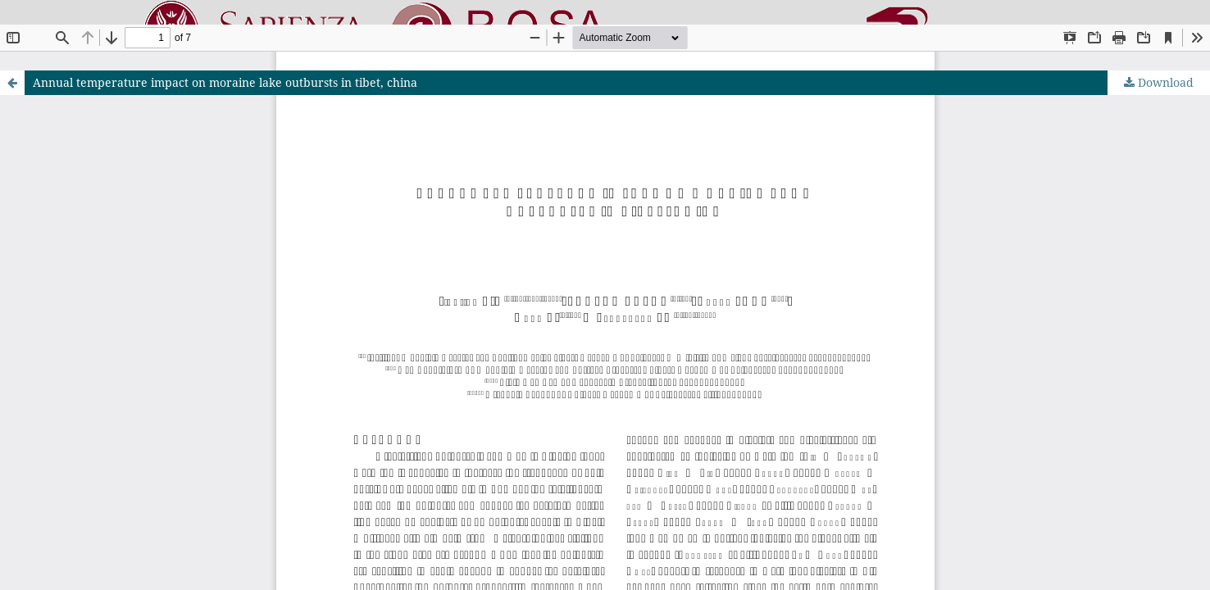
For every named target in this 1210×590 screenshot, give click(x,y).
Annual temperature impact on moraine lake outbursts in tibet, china (225, 82)
